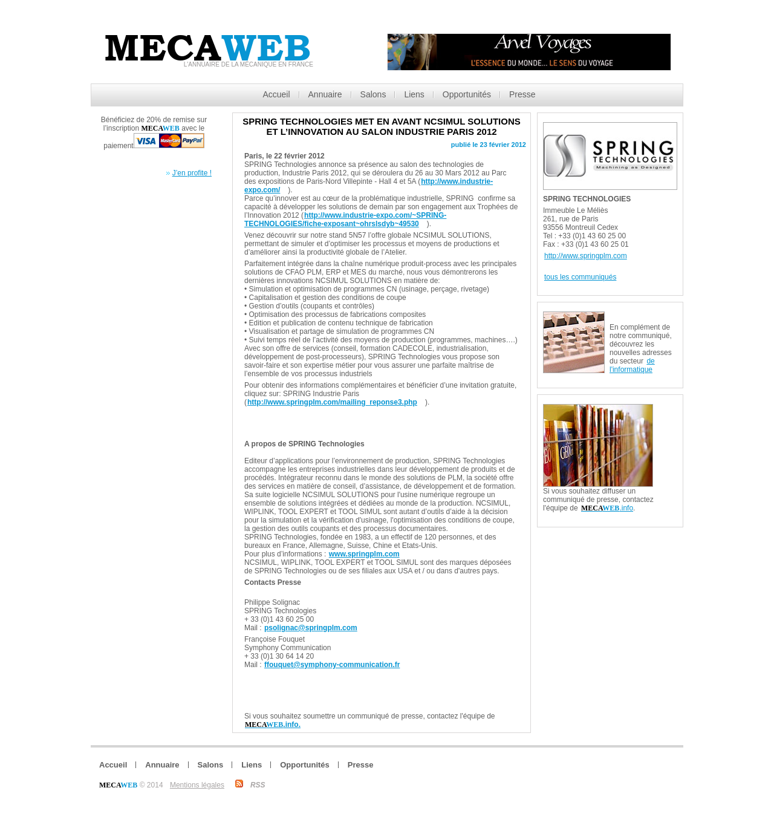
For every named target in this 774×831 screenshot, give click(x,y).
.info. (273, 724)
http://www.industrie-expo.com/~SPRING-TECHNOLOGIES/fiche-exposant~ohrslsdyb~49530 (345, 219)
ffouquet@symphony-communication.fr (332, 664)
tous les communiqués (580, 277)
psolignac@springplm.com (310, 628)
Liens (414, 94)
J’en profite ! (192, 173)
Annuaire (325, 94)
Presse (522, 94)
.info (607, 508)
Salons (373, 94)
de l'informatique (632, 365)
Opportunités (467, 94)
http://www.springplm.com (585, 256)
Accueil (276, 94)
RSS (257, 785)
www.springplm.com (364, 554)
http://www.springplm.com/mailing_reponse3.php (332, 402)
